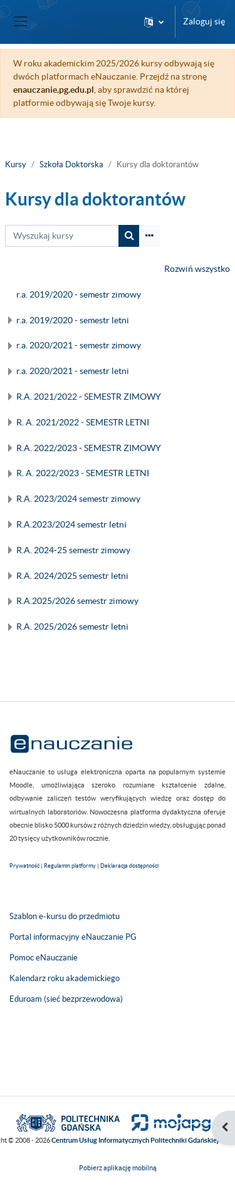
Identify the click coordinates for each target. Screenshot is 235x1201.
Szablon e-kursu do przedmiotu (64, 916)
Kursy (15, 164)
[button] (153, 21)
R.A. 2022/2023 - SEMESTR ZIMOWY (88, 448)
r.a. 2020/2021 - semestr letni (72, 371)
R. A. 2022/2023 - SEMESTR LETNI (82, 473)
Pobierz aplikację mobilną (118, 1168)
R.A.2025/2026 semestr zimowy (77, 601)
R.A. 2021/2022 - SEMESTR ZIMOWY (88, 397)
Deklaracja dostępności (129, 866)
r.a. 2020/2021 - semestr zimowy (78, 345)
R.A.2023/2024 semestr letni (71, 524)
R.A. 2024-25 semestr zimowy (73, 550)
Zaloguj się (204, 21)
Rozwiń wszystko (197, 269)
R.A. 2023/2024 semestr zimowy (78, 499)
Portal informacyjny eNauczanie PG (73, 937)
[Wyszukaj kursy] (62, 236)
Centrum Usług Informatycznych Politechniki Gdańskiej (135, 1140)
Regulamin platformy (70, 866)
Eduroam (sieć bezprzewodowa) (66, 999)
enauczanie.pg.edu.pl (53, 90)
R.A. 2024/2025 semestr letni (72, 576)
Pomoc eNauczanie (43, 957)
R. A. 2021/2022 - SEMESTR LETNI (82, 422)
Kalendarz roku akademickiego (64, 978)
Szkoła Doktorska (71, 164)
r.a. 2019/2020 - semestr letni (72, 320)
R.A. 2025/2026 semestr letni (72, 626)
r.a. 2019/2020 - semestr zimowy (78, 294)
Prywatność (24, 866)
